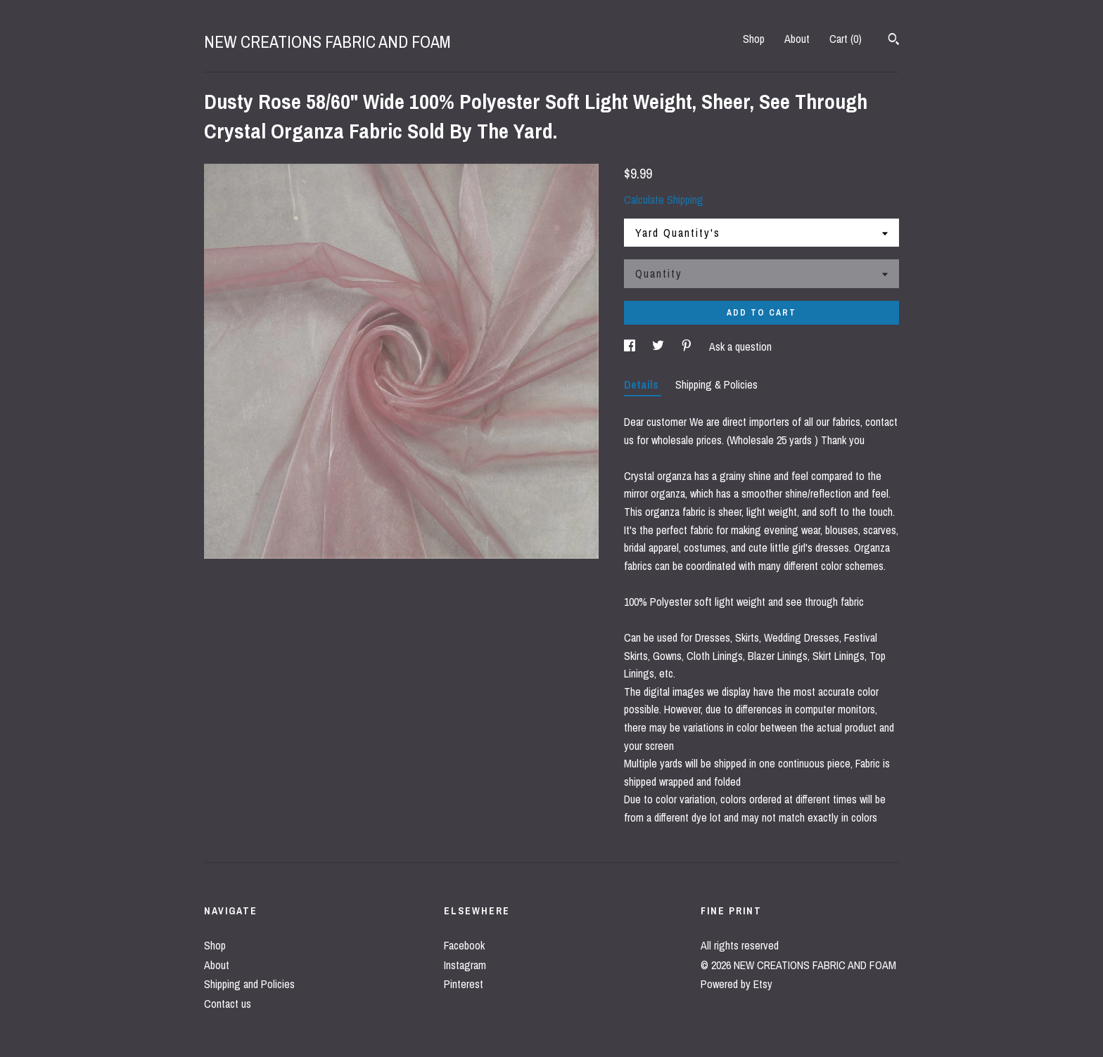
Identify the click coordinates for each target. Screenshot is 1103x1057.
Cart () (845, 38)
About (797, 38)
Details (642, 384)
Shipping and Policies (249, 984)
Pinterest (463, 984)
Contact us (227, 1003)
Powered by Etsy (736, 984)
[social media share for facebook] (631, 346)
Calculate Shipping (663, 199)
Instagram (465, 965)
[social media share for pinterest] (688, 346)
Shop (754, 38)
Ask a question (740, 346)
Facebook (464, 945)
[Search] (893, 40)
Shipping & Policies (716, 384)
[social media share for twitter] (659, 346)
